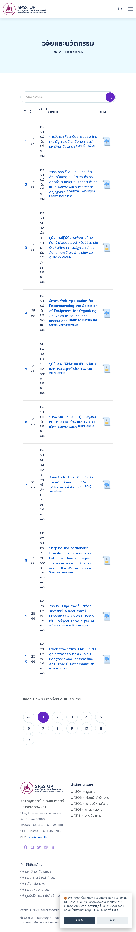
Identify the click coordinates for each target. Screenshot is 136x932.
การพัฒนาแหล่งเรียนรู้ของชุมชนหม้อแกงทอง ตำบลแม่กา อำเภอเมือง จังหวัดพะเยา (72, 422)
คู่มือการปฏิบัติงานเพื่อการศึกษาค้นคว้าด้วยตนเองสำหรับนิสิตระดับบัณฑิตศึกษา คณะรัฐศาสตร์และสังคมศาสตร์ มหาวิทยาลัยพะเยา (73, 247)
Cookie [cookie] (26, 918)
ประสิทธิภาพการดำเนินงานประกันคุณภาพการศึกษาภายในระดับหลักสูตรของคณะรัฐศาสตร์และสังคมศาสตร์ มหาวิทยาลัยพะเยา (72, 658)
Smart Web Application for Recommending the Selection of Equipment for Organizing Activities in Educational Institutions (73, 312)
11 (101, 728)
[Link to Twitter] (39, 847)
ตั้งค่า (115, 910)
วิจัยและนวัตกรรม (74, 52)
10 (26, 659)
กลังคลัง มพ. (32, 883)
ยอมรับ (79, 920)
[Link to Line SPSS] (32, 847)
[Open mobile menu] (130, 9)
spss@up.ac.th (38, 837)
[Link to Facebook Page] (25, 847)
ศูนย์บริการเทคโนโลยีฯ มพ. (41, 895)
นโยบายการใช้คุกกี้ (89, 906)
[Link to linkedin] (52, 847)
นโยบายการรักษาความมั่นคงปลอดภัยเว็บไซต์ (47, 922)
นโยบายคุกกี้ (44, 918)
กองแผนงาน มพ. (35, 889)
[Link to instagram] (46, 847)
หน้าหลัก (57, 52)
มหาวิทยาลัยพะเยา (35, 871)
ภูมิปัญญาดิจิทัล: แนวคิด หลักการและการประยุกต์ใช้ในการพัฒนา (73, 368)
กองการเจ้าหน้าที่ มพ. (38, 877)
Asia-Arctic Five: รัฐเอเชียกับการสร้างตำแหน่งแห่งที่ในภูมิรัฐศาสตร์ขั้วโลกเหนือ (71, 484)
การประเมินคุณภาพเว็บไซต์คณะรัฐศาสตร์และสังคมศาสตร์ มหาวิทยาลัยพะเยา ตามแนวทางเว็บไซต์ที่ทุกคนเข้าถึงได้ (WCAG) (73, 615)
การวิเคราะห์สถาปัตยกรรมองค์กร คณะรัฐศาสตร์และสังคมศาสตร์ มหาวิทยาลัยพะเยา (73, 141)
